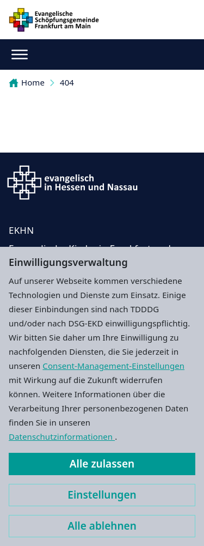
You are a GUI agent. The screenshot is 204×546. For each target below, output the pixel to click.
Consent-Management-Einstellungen (113, 365)
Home (27, 82)
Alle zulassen (102, 464)
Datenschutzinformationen (62, 436)
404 (67, 82)
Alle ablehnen (102, 526)
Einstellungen (101, 495)
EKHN (21, 230)
